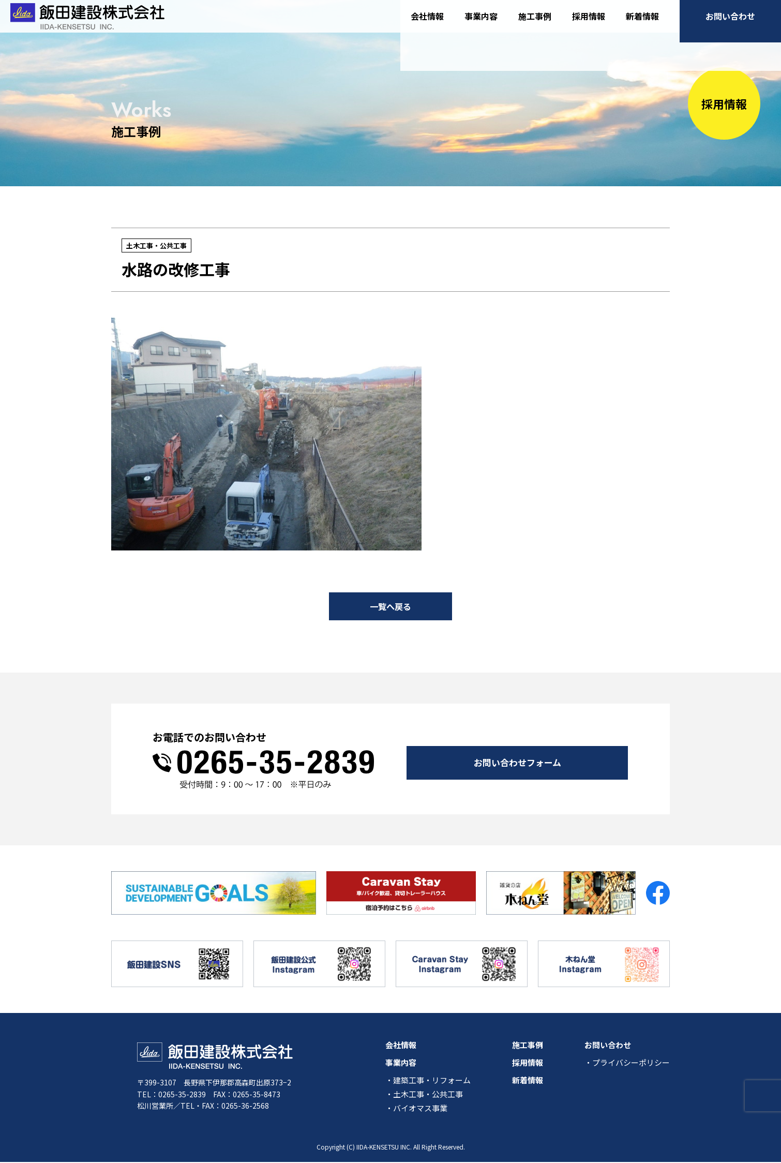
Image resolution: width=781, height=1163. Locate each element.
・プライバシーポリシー (627, 1063)
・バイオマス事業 (416, 1109)
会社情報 (427, 25)
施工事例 (534, 25)
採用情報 (588, 25)
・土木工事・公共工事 (424, 1095)
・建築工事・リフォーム (428, 1081)
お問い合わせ (730, 25)
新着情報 (642, 25)
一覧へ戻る (390, 607)
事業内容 (481, 25)
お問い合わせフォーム (517, 760)
